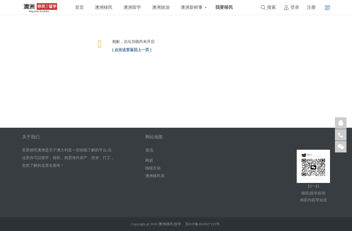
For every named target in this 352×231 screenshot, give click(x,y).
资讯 (149, 150)
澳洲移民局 (154, 176)
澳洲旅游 (161, 7)
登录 (294, 7)
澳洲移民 (103, 7)
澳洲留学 (132, 7)
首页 (79, 7)
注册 (311, 7)
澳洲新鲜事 (192, 7)
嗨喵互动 (153, 168)
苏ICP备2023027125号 (202, 224)
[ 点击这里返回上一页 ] (131, 50)
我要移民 (224, 7)
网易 (149, 160)
